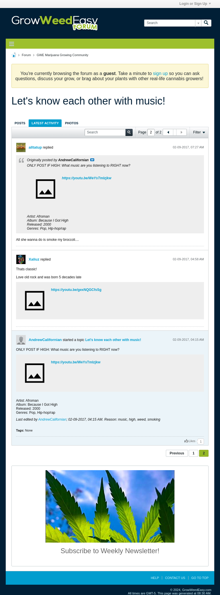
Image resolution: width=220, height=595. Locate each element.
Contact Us (175, 578)
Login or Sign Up (195, 4)
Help (155, 578)
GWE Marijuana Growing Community (62, 55)
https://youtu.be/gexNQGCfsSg (76, 290)
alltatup (35, 147)
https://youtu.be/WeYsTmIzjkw (86, 178)
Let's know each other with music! (113, 340)
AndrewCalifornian (45, 340)
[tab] (19, 123)
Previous (177, 453)
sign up (160, 73)
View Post (92, 159)
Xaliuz (34, 259)
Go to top (200, 578)
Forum (26, 55)
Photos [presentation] (71, 123)
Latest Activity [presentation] (45, 123)
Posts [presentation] (20, 123)
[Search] (172, 23)
